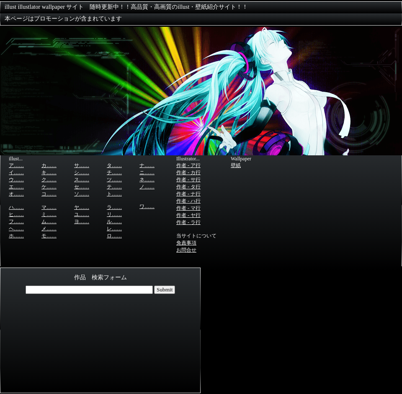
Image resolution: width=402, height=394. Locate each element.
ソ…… (81, 194)
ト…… (114, 194)
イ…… (16, 172)
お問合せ (186, 250)
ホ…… (16, 236)
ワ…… (147, 206)
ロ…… (114, 236)
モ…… (49, 236)
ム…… (49, 221)
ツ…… (114, 180)
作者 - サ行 (188, 180)
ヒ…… (16, 214)
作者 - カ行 (188, 172)
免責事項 (186, 243)
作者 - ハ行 (188, 201)
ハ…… (16, 207)
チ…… (114, 172)
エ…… (16, 187)
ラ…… (114, 207)
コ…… (49, 194)
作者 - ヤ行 (188, 215)
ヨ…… (81, 221)
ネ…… (147, 180)
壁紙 (236, 165)
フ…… (16, 221)
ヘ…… (16, 229)
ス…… (81, 180)
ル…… (114, 221)
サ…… (81, 165)
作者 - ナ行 (188, 194)
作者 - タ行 (188, 187)
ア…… (16, 165)
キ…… (49, 172)
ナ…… (147, 165)
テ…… (114, 187)
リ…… (114, 214)
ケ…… (49, 187)
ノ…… (147, 187)
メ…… (49, 229)
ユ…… (81, 214)
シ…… (81, 172)
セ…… (81, 187)
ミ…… (49, 214)
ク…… (49, 180)
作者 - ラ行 (188, 222)
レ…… (114, 229)
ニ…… (147, 172)
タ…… (114, 165)
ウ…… (16, 180)
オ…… (16, 194)
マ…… (49, 207)
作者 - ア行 (188, 165)
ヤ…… (81, 207)
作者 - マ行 (188, 208)
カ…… (49, 165)
